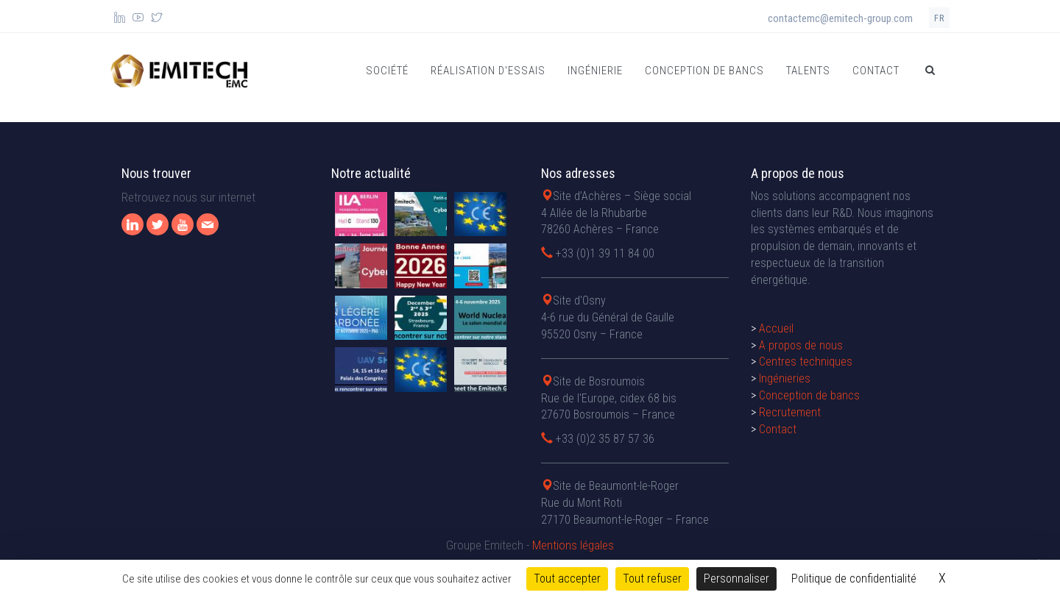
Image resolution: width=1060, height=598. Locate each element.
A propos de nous (801, 345)
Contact (876, 70)
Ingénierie (595, 70)
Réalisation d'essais (488, 70)
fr (939, 18)
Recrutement (790, 412)
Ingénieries (784, 378)
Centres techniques (805, 362)
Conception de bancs (704, 70)
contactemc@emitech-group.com (840, 18)
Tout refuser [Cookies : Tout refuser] (652, 578)
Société (387, 70)
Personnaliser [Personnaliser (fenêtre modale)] (736, 578)
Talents (808, 70)
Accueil (776, 328)
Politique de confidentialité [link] (853, 578)
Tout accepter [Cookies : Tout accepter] (567, 578)
